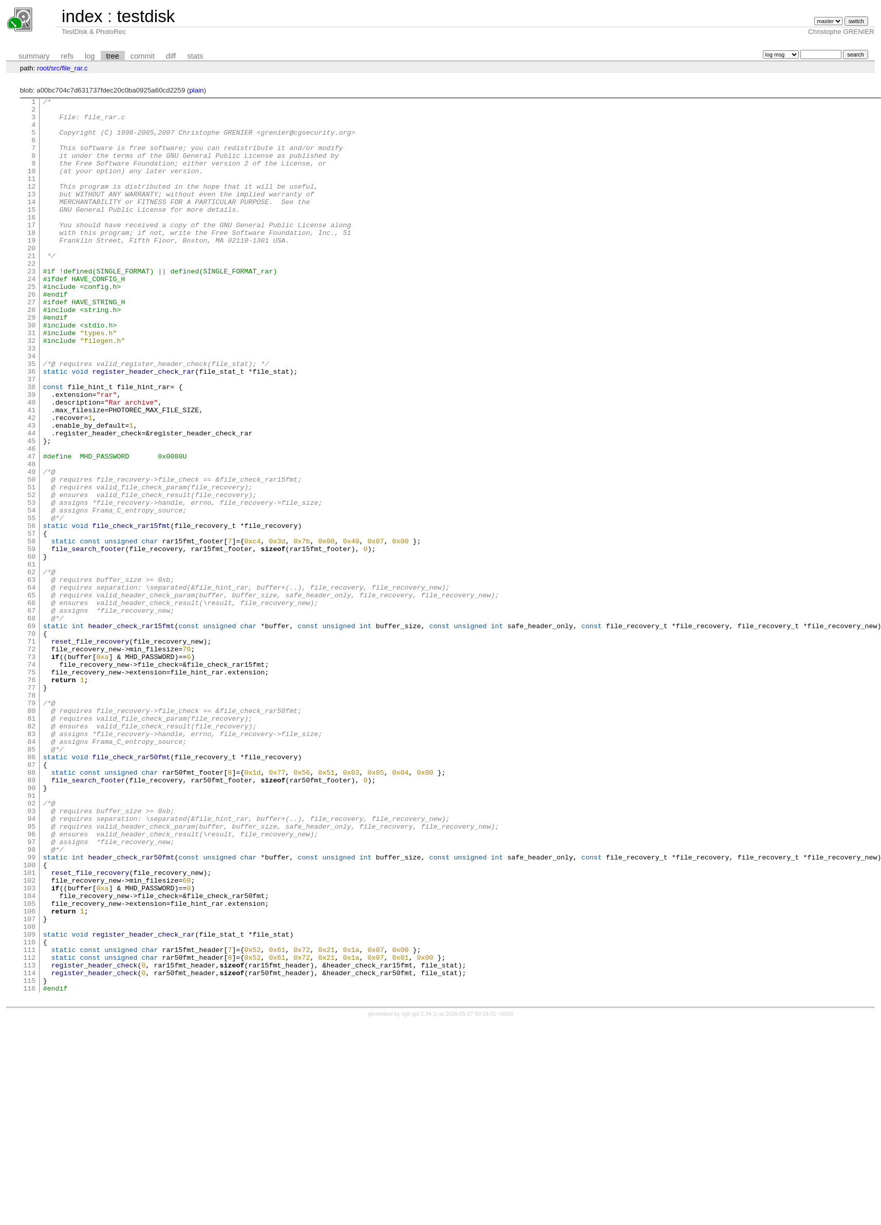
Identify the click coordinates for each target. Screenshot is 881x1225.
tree (112, 56)
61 (31, 658)
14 (31, 223)
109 (29, 1102)
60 (31, 648)
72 (31, 759)
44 (31, 500)
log (90, 56)
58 (31, 630)
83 (31, 861)
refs (67, 56)
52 (31, 574)
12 (31, 204)
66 (31, 704)
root (43, 68)
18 (31, 260)
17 (31, 250)
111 (29, 1120)
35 (31, 417)
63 (31, 676)
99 (31, 1009)
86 (31, 889)
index (82, 16)
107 (29, 1083)
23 (31, 306)
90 (31, 926)
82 (31, 852)
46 (31, 519)
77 (31, 806)
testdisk (146, 16)
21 (31, 287)
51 (31, 565)
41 (31, 473)
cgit (407, 1193)
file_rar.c (74, 68)
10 (31, 186)
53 (31, 584)
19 (31, 269)
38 (31, 445)
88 (31, 907)
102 (29, 1037)
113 (29, 1139)
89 (31, 917)
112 (29, 1130)
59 (31, 639)
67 (31, 713)
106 (29, 1074)
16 (31, 241)
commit (142, 56)
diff (171, 56)
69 (31, 732)
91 (31, 935)
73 (31, 769)
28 (31, 352)
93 (31, 954)
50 (31, 556)
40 (31, 463)
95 (31, 972)
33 (31, 399)
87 (31, 898)
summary (33, 56)
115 (29, 1157)
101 (29, 1028)
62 (31, 667)
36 (31, 426)
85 (31, 880)
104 (29, 1056)
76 (31, 796)
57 (31, 621)
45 (31, 510)
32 (31, 389)
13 (31, 213)
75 (31, 787)
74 (31, 778)
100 (29, 1018)
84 (31, 870)
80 (31, 833)
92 (31, 944)
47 (31, 528)
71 (31, 750)
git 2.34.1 (425, 1193)
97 (31, 991)
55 (31, 602)
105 (29, 1065)
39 (31, 454)
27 (31, 343)
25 (31, 325)
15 (31, 232)
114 (29, 1148)
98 (31, 1000)
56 (31, 611)
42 (31, 482)
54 (31, 593)
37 (31, 436)
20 (31, 278)
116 (29, 1167)
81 (31, 843)
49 (31, 547)
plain (196, 90)
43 (31, 491)
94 (31, 963)
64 (31, 685)
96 (31, 981)
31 (31, 380)
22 (31, 297)
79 (31, 824)
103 (29, 1046)
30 (31, 371)
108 (29, 1093)
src (55, 68)
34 (31, 408)
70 (31, 741)
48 (31, 537)
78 (31, 815)
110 (29, 1111)
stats (195, 56)
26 (31, 334)
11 (31, 195)
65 (31, 695)
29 (31, 362)
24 (31, 315)
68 (31, 722)
